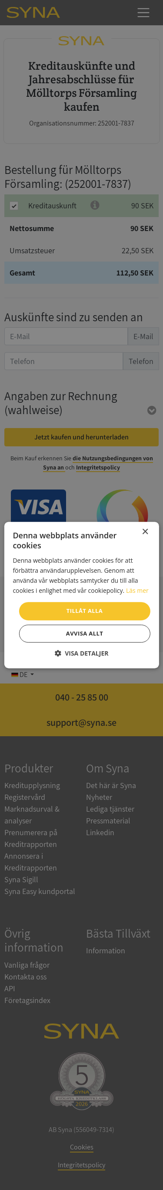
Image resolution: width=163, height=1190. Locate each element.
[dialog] (81, 595)
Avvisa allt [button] (84, 633)
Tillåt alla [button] (85, 611)
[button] (82, 653)
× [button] (145, 532)
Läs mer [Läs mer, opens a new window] (137, 590)
